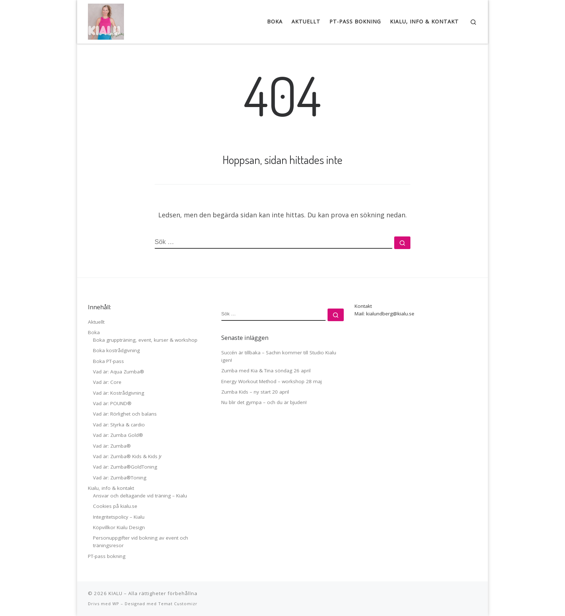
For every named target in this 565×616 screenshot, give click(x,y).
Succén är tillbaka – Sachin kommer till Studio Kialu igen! (278, 356)
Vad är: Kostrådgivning (118, 393)
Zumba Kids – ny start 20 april (255, 392)
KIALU (115, 593)
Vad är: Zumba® (112, 446)
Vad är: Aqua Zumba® (118, 371)
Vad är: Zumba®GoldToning (125, 467)
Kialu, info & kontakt (111, 488)
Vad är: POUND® (112, 403)
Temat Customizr (177, 603)
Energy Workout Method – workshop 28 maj (271, 381)
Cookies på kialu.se (115, 506)
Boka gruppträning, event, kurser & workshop (145, 340)
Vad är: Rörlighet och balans (125, 414)
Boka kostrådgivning (116, 350)
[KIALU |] (106, 20)
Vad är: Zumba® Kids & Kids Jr (127, 456)
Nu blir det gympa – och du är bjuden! (264, 402)
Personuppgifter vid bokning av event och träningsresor (140, 542)
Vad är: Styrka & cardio (119, 424)
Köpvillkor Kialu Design (119, 527)
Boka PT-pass (108, 361)
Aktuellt (96, 322)
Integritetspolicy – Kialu (118, 517)
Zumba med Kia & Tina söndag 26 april (266, 370)
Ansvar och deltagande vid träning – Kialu (140, 495)
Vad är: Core (107, 382)
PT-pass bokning (106, 556)
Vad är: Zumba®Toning (119, 477)
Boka (94, 332)
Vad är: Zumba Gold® (118, 435)
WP (115, 603)
